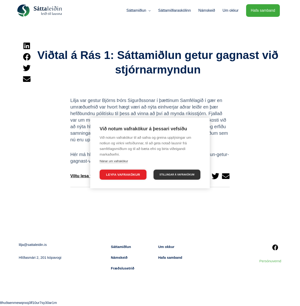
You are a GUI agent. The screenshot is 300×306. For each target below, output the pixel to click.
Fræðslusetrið (122, 268)
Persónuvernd (270, 261)
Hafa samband (170, 257)
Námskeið (119, 257)
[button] (26, 46)
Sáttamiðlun (121, 247)
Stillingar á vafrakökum (177, 174)
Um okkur (166, 247)
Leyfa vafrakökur (123, 174)
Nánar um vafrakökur (114, 161)
